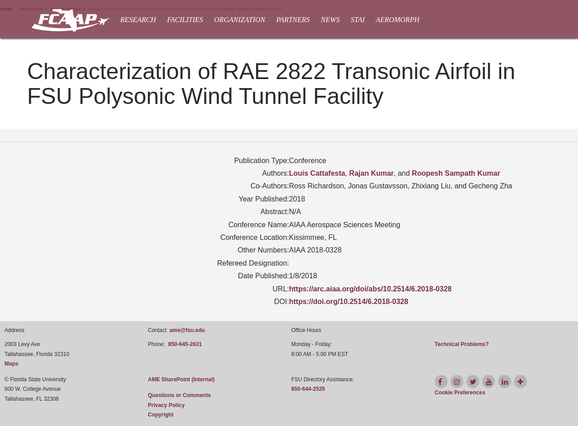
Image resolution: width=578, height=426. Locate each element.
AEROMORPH (398, 19)
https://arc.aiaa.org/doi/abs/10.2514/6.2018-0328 (370, 289)
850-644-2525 (308, 389)
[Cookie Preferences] (460, 392)
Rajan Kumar (371, 173)
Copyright (161, 415)
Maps (12, 363)
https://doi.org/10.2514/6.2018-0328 (348, 301)
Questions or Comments (179, 395)
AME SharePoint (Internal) (181, 379)
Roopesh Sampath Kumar (456, 173)
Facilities (185, 19)
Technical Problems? (462, 344)
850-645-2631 (185, 344)
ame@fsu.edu (187, 330)
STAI (358, 19)
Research (138, 19)
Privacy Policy (166, 405)
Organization (239, 19)
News (330, 19)
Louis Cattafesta (317, 173)
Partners (293, 19)
